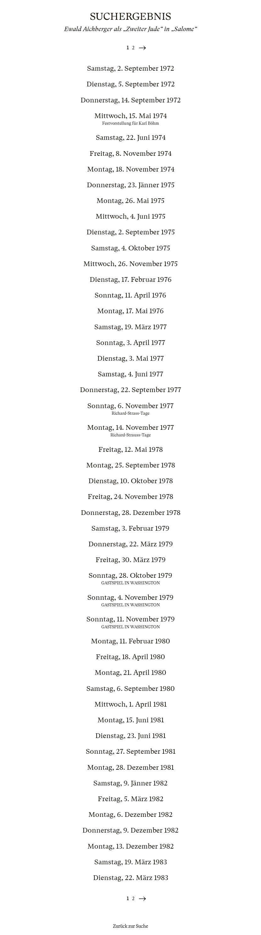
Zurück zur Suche (130, 926)
